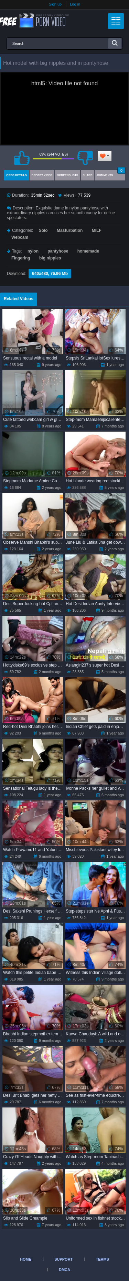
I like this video (22, 158)
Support (63, 1259)
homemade (88, 251)
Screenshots (67, 175)
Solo (43, 230)
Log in (75, 4)
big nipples (50, 258)
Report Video (42, 175)
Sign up (55, 4)
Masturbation (70, 230)
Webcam (19, 237)
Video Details (16, 175)
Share (87, 175)
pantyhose (57, 251)
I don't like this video (85, 158)
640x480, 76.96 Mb (50, 273)
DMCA (64, 1270)
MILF (96, 230)
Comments (111, 173)
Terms (102, 1259)
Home (25, 1259)
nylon (33, 251)
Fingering (20, 258)
